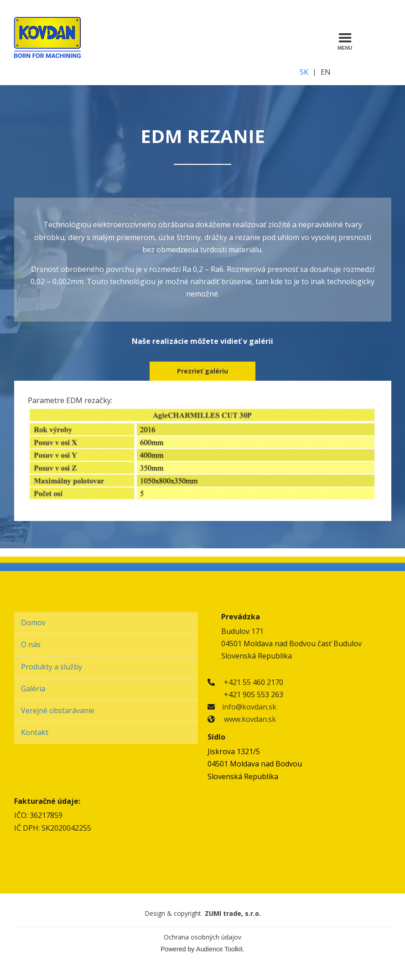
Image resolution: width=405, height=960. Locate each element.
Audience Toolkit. (220, 949)
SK (304, 72)
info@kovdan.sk (249, 707)
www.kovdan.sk (250, 719)
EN (326, 72)
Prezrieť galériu (202, 371)
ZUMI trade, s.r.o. (233, 913)
